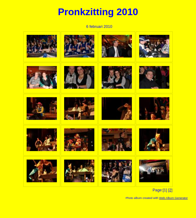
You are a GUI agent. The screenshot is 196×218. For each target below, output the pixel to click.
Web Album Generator (173, 198)
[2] (170, 190)
